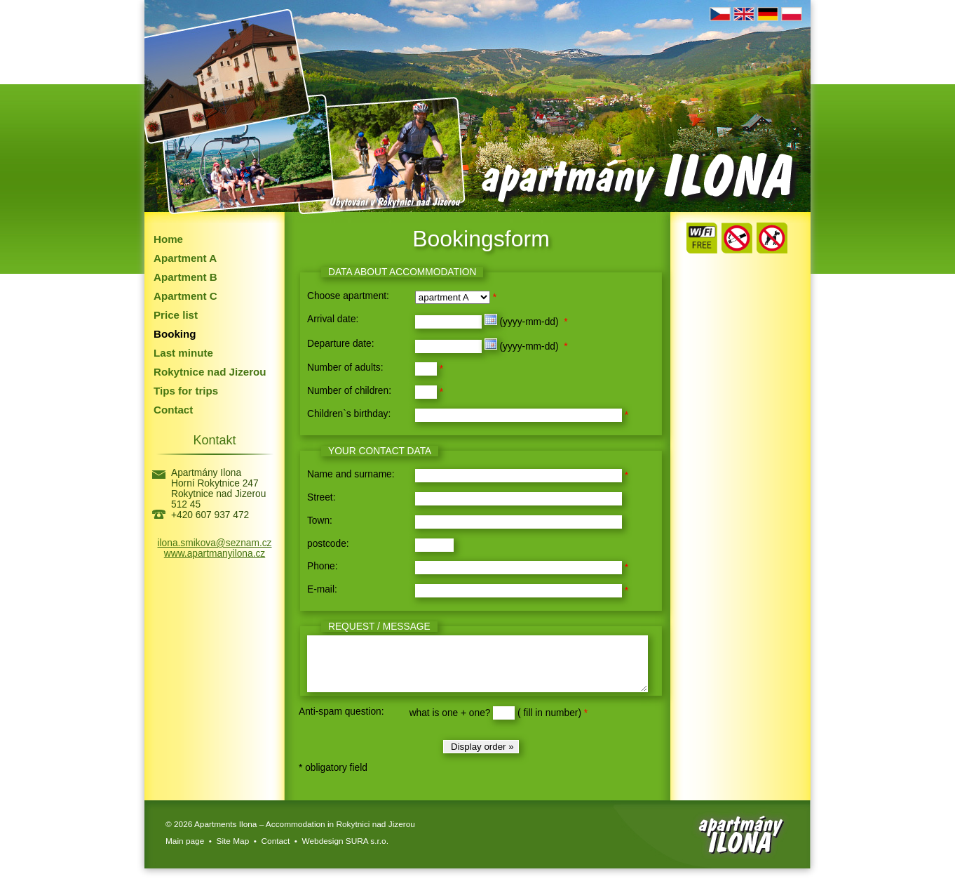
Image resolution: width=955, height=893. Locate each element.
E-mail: (322, 589)
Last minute (183, 353)
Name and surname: (351, 474)
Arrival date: (332, 319)
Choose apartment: (348, 296)
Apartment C (185, 296)
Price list (176, 315)
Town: (319, 520)
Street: (321, 497)
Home (168, 239)
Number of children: (349, 390)
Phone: (322, 566)
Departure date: (340, 343)
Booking (175, 334)
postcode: (328, 543)
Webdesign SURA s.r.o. (345, 851)
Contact (173, 410)
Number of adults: (345, 367)
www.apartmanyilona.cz (214, 553)
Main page (184, 851)
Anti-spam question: (341, 722)
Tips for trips (186, 391)
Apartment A (185, 258)
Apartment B (185, 277)
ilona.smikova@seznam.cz (215, 543)
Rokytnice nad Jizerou (210, 372)
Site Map (233, 851)
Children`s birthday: (349, 414)
